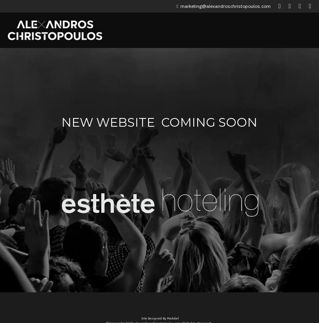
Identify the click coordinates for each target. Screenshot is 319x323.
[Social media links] (280, 6)
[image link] (108, 197)
